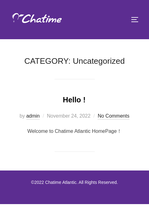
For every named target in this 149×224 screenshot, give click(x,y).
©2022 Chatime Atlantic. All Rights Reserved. (74, 182)
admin (33, 116)
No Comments (113, 116)
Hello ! (74, 100)
